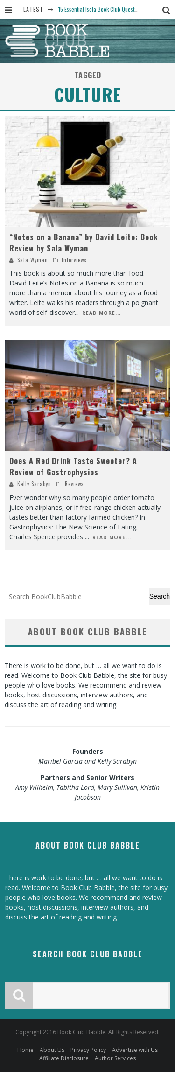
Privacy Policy (88, 1050)
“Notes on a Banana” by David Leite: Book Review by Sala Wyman (83, 242)
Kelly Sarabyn (34, 483)
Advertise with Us (135, 1050)
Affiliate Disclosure (64, 1058)
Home (25, 1050)
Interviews (74, 260)
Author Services (115, 1058)
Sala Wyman (32, 260)
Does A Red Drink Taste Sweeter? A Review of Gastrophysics (73, 466)
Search (159, 596)
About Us (52, 1050)
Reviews (74, 483)
